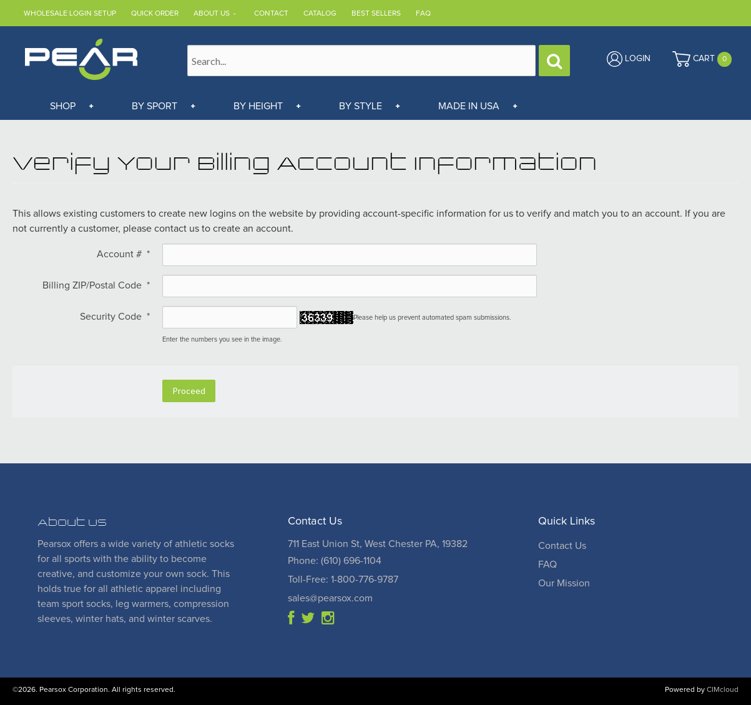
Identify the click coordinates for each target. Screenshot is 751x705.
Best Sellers (376, 13)
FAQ (423, 13)
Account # (123, 254)
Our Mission (564, 583)
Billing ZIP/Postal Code (96, 285)
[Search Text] (361, 60)
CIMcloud (723, 690)
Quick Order (155, 13)
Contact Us (562, 546)
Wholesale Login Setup (70, 13)
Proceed (188, 390)
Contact (271, 13)
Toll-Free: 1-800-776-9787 (343, 579)
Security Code (115, 317)
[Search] (554, 60)
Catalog (319, 13)
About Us (212, 13)
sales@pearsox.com (330, 598)
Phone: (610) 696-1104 (334, 561)
